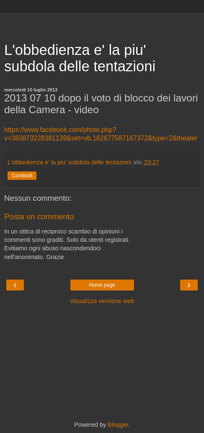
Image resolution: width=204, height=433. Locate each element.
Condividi (22, 176)
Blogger (118, 424)
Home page (102, 285)
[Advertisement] (102, 23)
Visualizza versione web (102, 301)
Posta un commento (39, 216)
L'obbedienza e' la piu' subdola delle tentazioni (79, 58)
